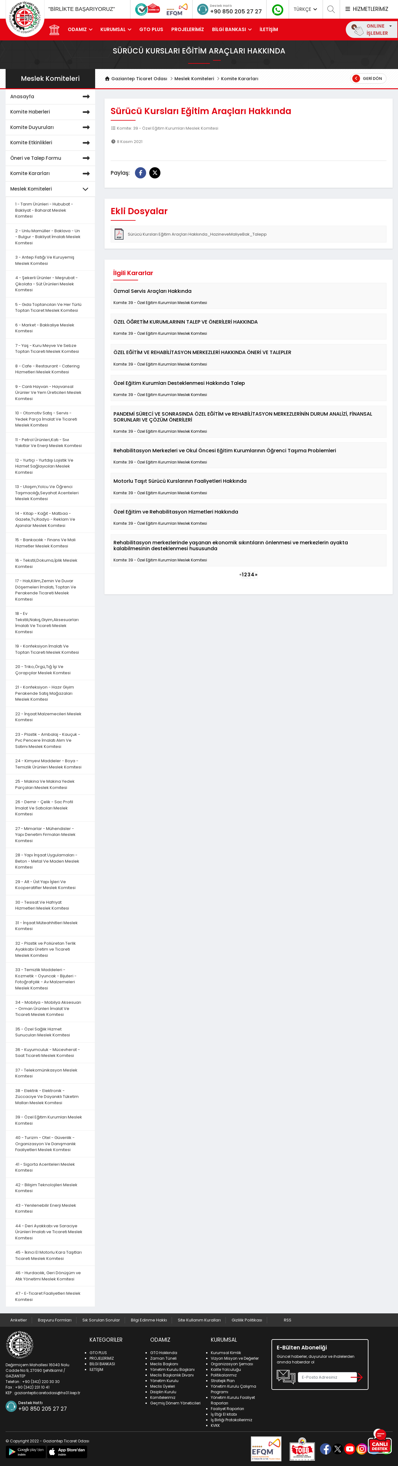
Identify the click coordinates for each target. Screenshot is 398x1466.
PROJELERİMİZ (187, 29)
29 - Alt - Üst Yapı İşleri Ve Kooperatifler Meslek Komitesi (45, 885)
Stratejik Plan (223, 1380)
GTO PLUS (151, 29)
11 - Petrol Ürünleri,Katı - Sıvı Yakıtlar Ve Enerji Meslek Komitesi (48, 443)
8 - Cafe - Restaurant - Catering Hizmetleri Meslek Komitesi (47, 369)
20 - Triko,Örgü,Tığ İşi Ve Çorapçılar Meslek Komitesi (43, 670)
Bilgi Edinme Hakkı (149, 1320)
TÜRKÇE (306, 9)
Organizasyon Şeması (232, 1364)
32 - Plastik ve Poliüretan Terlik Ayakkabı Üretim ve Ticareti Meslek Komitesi (45, 949)
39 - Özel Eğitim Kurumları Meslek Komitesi (48, 1120)
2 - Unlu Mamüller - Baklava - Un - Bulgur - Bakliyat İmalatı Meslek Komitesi (48, 237)
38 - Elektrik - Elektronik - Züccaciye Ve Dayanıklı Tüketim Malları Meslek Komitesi (47, 1097)
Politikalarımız (224, 1375)
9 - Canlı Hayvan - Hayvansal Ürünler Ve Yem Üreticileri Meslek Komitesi (48, 393)
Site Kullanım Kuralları (199, 1320)
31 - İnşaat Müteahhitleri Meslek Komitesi (46, 926)
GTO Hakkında (163, 1352)
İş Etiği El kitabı (224, 1414)
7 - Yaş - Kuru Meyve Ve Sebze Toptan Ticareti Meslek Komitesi (47, 349)
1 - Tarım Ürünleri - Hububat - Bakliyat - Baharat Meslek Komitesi (44, 210)
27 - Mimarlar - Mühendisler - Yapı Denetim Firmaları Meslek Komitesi (45, 835)
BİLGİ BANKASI (229, 29)
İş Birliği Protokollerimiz (231, 1419)
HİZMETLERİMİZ (366, 9)
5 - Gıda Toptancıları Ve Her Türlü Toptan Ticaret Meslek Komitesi (48, 308)
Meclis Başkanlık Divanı (172, 1375)
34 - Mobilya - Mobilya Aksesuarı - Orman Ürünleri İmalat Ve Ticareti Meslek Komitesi (48, 1008)
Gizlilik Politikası (247, 1320)
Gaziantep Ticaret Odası (135, 79)
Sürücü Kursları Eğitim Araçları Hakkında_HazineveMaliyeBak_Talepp (190, 234)
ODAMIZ (77, 29)
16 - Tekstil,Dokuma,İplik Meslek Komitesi (46, 563)
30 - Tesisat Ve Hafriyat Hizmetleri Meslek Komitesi (42, 905)
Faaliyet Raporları (227, 1408)
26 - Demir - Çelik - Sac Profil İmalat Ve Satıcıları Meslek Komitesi (44, 808)
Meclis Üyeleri (162, 1386)
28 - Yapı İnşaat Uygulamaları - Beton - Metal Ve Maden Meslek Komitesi (47, 861)
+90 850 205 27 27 (236, 11)
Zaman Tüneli (163, 1358)
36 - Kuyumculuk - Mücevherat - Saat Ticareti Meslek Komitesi (47, 1053)
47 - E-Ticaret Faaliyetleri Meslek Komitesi (48, 1296)
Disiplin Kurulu (163, 1392)
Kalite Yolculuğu (226, 1369)
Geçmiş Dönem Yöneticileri (175, 1403)
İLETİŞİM (269, 29)
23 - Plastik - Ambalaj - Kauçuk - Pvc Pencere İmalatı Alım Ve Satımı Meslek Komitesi (47, 740)
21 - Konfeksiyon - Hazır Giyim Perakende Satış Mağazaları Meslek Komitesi (44, 693)
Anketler (18, 1320)
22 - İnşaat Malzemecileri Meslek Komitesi (48, 717)
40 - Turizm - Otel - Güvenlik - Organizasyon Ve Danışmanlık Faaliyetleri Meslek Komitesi (45, 1144)
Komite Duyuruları (51, 127)
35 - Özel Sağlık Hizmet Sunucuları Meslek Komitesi (42, 1032)
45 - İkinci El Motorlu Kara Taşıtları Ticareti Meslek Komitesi (48, 1255)
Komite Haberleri (51, 112)
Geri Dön (367, 78)
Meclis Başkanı (164, 1364)
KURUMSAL (113, 29)
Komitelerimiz (162, 1397)
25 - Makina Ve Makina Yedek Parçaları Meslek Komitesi (45, 784)
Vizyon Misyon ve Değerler (235, 1358)
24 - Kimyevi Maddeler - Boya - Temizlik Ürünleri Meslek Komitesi (48, 764)
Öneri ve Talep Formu (51, 158)
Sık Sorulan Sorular (101, 1320)
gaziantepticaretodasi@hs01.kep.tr (47, 1392)
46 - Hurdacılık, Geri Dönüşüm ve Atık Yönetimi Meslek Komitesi (48, 1276)
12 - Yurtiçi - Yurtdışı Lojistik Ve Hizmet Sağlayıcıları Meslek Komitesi (44, 466)
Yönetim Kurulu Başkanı (172, 1369)
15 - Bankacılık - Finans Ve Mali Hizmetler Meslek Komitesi (45, 543)
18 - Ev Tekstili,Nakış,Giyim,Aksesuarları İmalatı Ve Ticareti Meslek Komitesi (47, 623)
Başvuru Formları (55, 1320)
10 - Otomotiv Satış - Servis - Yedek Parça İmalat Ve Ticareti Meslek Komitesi (46, 419)
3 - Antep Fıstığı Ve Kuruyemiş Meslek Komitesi (44, 260)
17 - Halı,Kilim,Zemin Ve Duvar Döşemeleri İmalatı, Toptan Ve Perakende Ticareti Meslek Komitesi (45, 590)
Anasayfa (51, 96)
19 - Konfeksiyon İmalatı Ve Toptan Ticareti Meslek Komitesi (47, 649)
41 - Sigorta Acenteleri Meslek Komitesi (45, 1167)
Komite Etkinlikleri (51, 142)
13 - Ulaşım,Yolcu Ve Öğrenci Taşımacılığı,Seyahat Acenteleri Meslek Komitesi (47, 493)
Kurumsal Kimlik (226, 1352)
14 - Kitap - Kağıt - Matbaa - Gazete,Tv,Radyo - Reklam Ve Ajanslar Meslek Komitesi (45, 519)
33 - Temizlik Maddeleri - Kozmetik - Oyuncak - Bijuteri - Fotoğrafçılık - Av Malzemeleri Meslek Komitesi (45, 979)
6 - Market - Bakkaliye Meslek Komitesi (44, 328)
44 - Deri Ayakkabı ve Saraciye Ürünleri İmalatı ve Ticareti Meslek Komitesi (48, 1232)
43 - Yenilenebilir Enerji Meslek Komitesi (45, 1208)
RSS (287, 1320)
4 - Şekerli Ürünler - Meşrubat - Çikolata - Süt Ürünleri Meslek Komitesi (46, 284)
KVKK (215, 1425)
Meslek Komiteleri (194, 79)
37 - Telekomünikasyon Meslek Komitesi (46, 1073)
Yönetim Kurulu (164, 1380)
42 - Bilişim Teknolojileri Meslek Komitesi (46, 1188)
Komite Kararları (239, 79)
